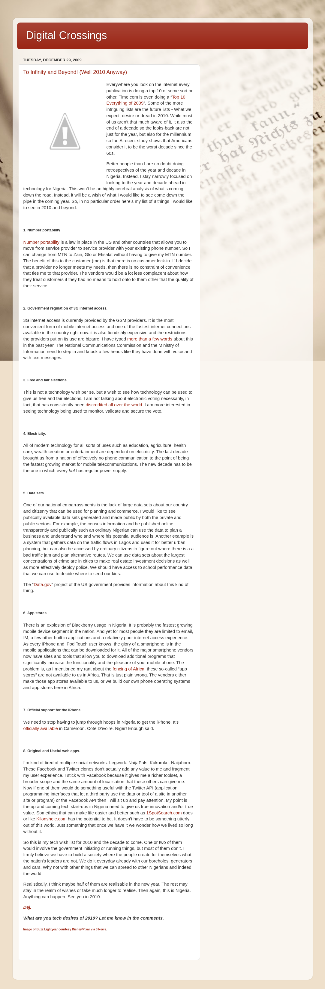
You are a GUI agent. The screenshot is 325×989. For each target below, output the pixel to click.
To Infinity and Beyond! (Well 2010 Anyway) (75, 72)
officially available (40, 728)
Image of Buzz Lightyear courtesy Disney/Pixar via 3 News (64, 929)
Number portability (41, 242)
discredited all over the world (114, 404)
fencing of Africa (128, 669)
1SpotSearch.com (164, 812)
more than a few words (149, 339)
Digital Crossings (66, 35)
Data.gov (42, 584)
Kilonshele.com (51, 819)
